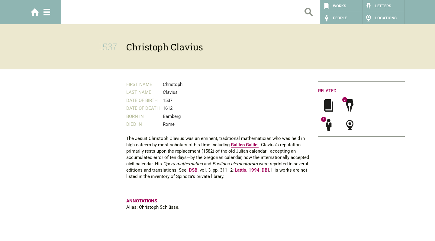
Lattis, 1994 (247, 170)
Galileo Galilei (245, 144)
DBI (265, 170)
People (340, 18)
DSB (193, 170)
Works (339, 6)
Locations (386, 18)
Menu (46, 12)
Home (34, 12)
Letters (383, 6)
